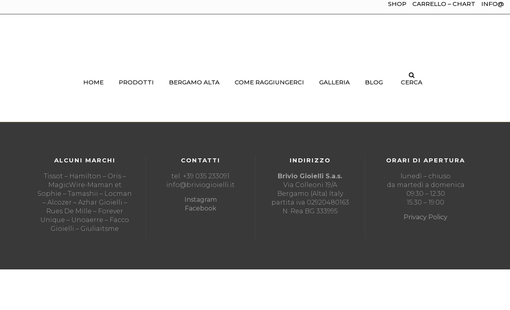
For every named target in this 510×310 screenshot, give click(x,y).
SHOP (397, 4)
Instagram (200, 199)
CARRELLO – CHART (443, 4)
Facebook (200, 208)
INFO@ (492, 4)
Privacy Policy (425, 217)
